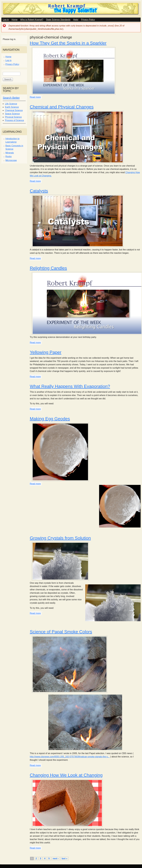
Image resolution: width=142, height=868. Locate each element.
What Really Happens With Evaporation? (70, 386)
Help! (75, 19)
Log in (6, 19)
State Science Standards (58, 19)
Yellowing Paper (45, 352)
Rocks (8, 156)
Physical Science (13, 117)
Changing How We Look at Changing (66, 775)
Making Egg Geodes (50, 418)
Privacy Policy (88, 19)
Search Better (11, 97)
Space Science (12, 114)
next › (56, 858)
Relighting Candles (48, 268)
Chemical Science (14, 110)
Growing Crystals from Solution (60, 538)
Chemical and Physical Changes (62, 106)
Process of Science (14, 120)
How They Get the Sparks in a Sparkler (68, 43)
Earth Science (12, 107)
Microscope (11, 160)
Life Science (11, 104)
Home (15, 19)
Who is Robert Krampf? (31, 19)
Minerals (9, 153)
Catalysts (39, 190)
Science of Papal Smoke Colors (61, 631)
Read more (35, 97)
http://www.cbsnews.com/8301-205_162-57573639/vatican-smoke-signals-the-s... (69, 756)
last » (64, 858)
